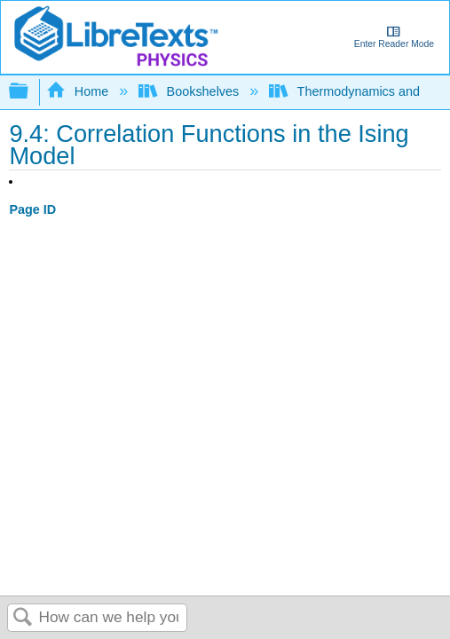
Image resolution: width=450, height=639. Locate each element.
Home (79, 91)
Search (23, 618)
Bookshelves (190, 91)
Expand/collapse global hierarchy (30, 92)
